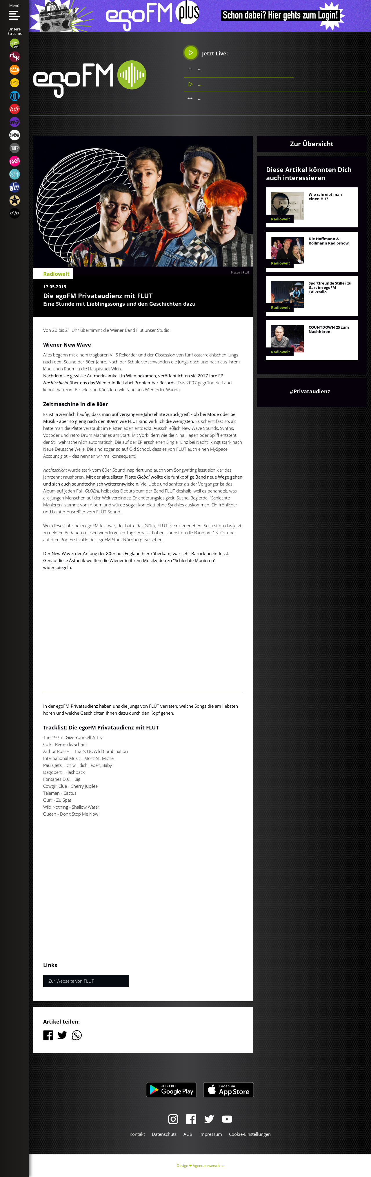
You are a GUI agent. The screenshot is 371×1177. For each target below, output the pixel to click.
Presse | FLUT (240, 272)
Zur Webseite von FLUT (71, 981)
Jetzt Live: (206, 52)
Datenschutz (164, 1134)
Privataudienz (312, 391)
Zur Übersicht (312, 143)
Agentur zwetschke (208, 1165)
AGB (187, 1134)
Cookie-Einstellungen (250, 1134)
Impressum (210, 1134)
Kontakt (137, 1134)
